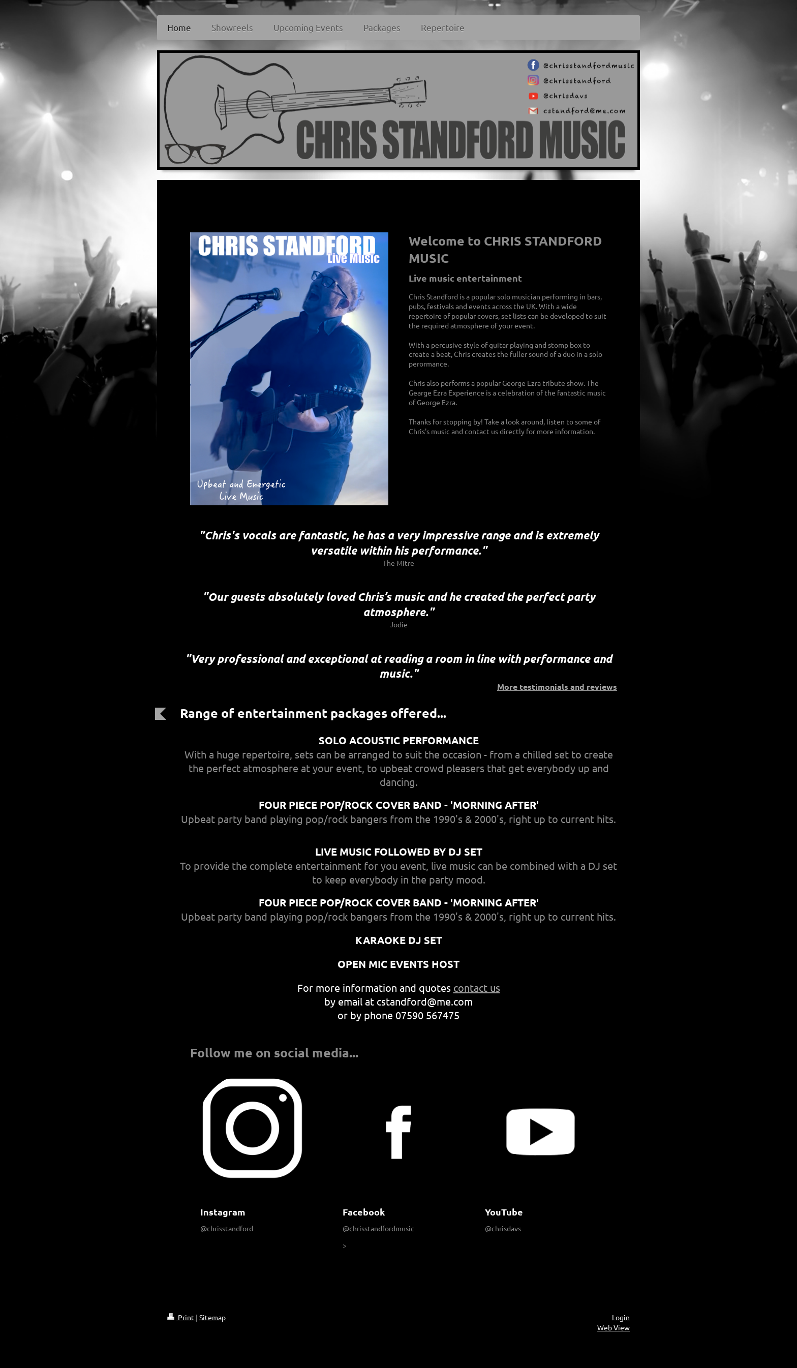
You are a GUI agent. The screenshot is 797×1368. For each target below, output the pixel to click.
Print (181, 1317)
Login (621, 1317)
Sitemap (212, 1317)
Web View (613, 1327)
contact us (476, 987)
